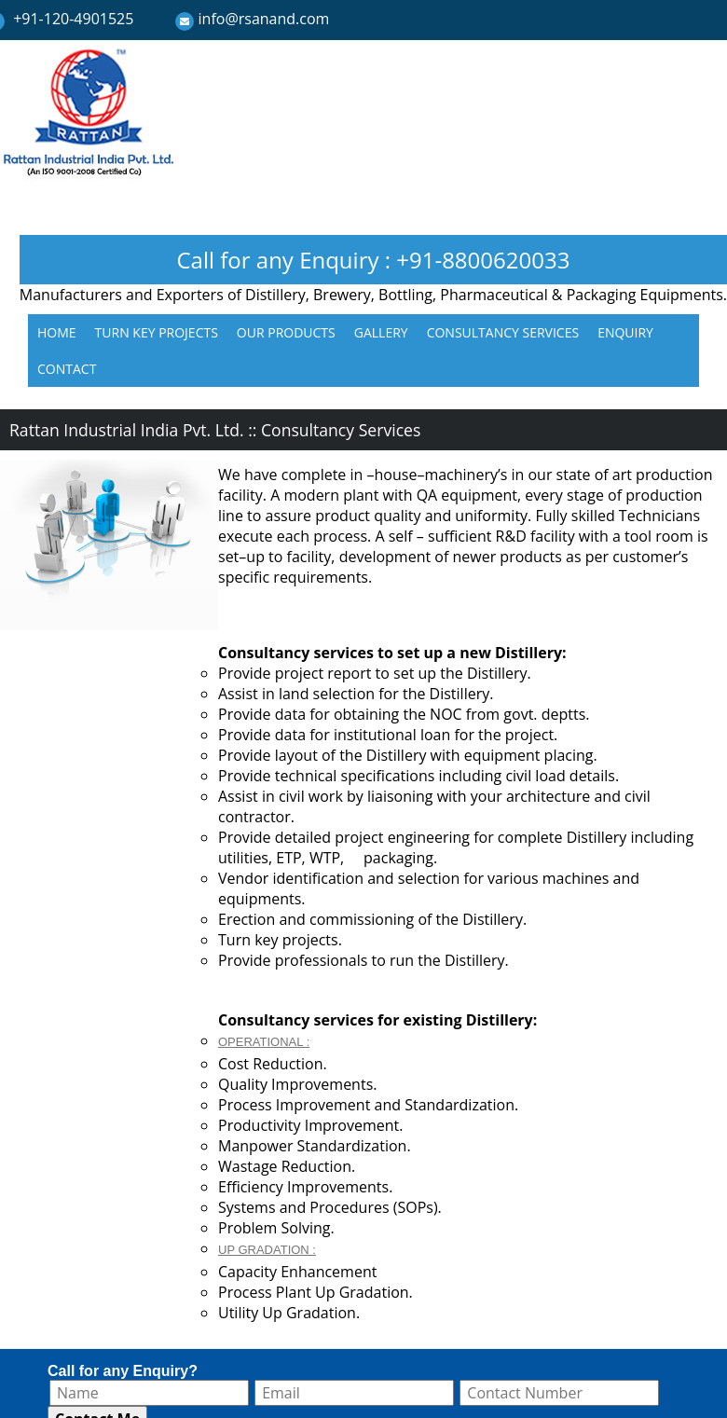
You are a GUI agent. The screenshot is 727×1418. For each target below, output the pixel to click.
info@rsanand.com (264, 18)
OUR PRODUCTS (286, 332)
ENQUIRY (625, 332)
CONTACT (66, 369)
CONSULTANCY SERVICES (503, 332)
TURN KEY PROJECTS (156, 332)
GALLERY (381, 332)
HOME (56, 332)
